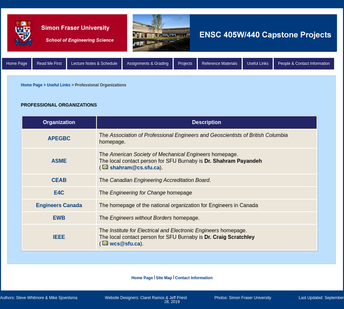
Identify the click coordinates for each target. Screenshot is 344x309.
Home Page (16, 63)
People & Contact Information (304, 63)
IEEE (59, 237)
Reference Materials (219, 63)
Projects (185, 63)
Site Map (164, 278)
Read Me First (49, 63)
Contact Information (194, 278)
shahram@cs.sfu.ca (130, 167)
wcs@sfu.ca (125, 243)
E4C (59, 193)
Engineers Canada (59, 205)
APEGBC (59, 138)
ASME (59, 161)
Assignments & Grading (147, 63)
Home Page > (34, 85)
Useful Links (257, 63)
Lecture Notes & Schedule (94, 63)
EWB (59, 218)
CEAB (59, 180)
